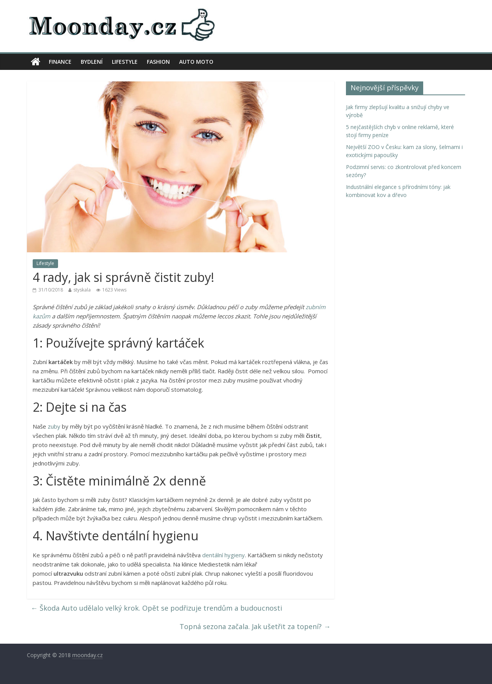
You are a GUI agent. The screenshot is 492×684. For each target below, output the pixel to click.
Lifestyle (125, 61)
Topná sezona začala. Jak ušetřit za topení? (255, 626)
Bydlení (92, 61)
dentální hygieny (223, 555)
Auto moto (196, 61)
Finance (60, 61)
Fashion (158, 61)
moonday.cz (87, 655)
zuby (54, 426)
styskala (82, 290)
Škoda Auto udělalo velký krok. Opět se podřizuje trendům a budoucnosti (156, 608)
